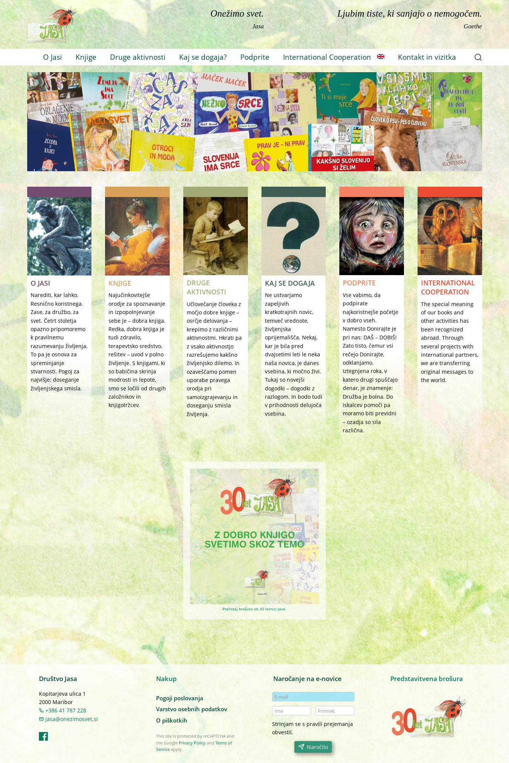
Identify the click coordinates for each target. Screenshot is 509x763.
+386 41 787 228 (62, 710)
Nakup (166, 678)
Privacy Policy (192, 743)
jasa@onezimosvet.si (68, 719)
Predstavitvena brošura (426, 678)
